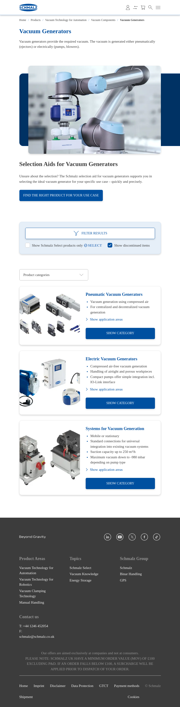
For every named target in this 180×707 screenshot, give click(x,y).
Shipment (26, 697)
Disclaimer (58, 686)
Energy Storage (81, 580)
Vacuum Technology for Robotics (36, 581)
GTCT (103, 686)
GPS (123, 580)
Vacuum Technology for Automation (66, 20)
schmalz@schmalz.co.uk (36, 636)
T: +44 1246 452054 (33, 626)
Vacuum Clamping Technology (32, 593)
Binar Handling (131, 574)
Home (22, 20)
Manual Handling (31, 602)
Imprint (39, 686)
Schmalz (126, 567)
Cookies (133, 697)
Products (36, 20)
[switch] (54, 245)
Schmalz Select (80, 567)
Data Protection (82, 686)
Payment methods (126, 686)
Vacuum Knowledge (84, 574)
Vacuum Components (103, 20)
